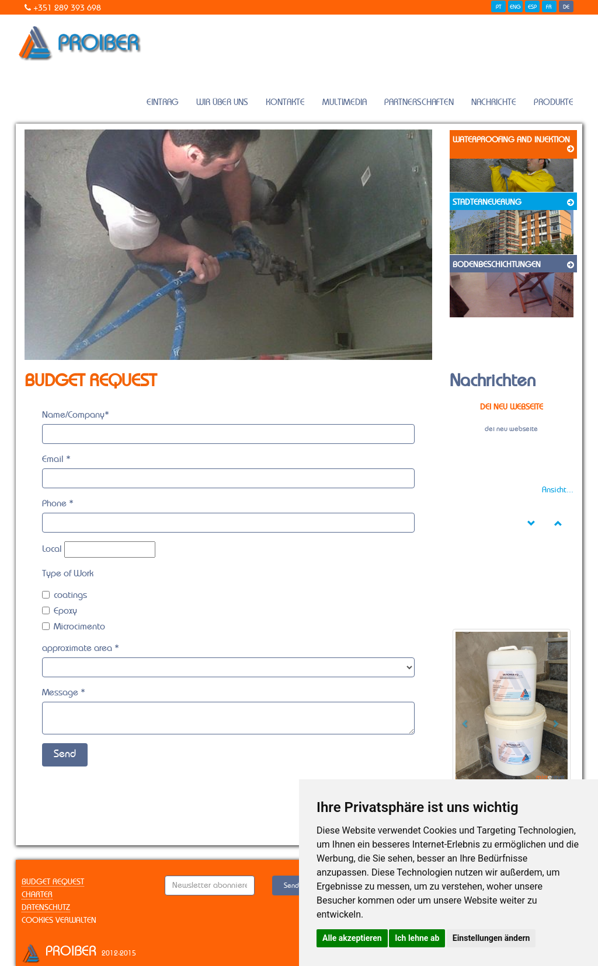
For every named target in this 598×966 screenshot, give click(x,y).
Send (65, 754)
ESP (532, 7)
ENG (515, 7)
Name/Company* (75, 414)
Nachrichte (493, 102)
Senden (295, 885)
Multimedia (344, 102)
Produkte (553, 102)
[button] (461, 719)
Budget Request (53, 882)
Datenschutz (46, 908)
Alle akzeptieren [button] (352, 938)
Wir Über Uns (222, 102)
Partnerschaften (419, 102)
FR (549, 7)
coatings (64, 595)
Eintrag (163, 102)
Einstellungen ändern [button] (491, 938)
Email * (56, 459)
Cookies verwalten (59, 920)
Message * (63, 692)
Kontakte (285, 102)
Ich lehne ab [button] (417, 938)
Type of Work (67, 573)
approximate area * (80, 648)
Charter (37, 895)
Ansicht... (557, 490)
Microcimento (73, 626)
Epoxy (59, 610)
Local (52, 549)
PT (498, 7)
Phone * (58, 503)
